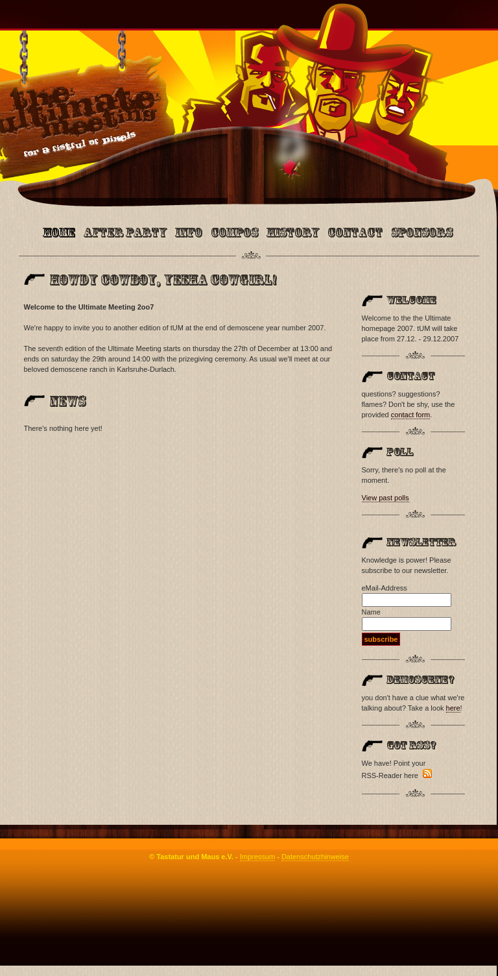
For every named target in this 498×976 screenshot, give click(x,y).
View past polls (385, 498)
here (453, 708)
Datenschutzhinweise (315, 856)
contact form (411, 415)
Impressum (257, 856)
